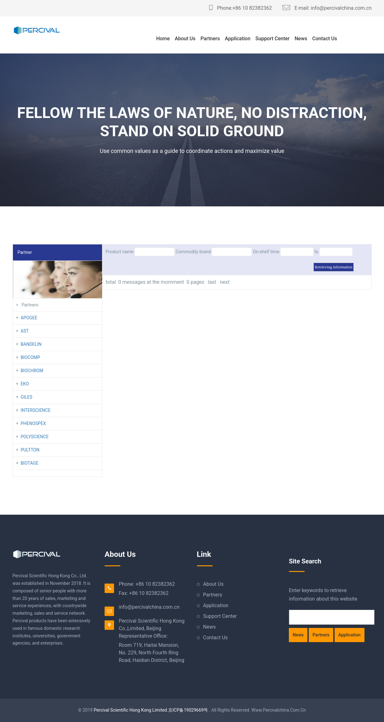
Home (163, 39)
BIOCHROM (31, 370)
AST (24, 330)
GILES (26, 397)
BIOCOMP (30, 357)
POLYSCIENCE (34, 436)
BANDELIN (30, 344)
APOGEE (28, 317)
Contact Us (324, 39)
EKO (24, 383)
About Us (185, 39)
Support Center (272, 39)
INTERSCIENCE (35, 410)
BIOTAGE (29, 463)
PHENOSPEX (33, 423)
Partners (210, 39)
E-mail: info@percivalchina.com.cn (327, 8)
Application (237, 39)
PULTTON (29, 449)
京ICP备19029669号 (188, 710)
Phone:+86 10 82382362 (240, 8)
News (301, 39)
